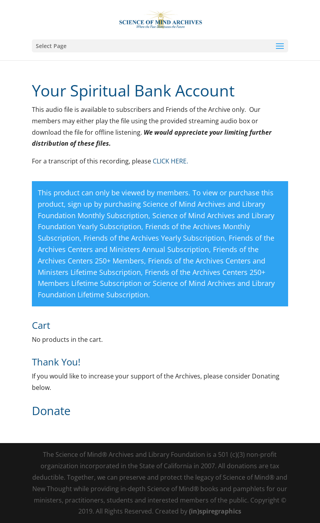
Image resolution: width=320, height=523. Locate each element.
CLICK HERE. (170, 161)
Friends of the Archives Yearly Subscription (154, 238)
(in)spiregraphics (215, 511)
